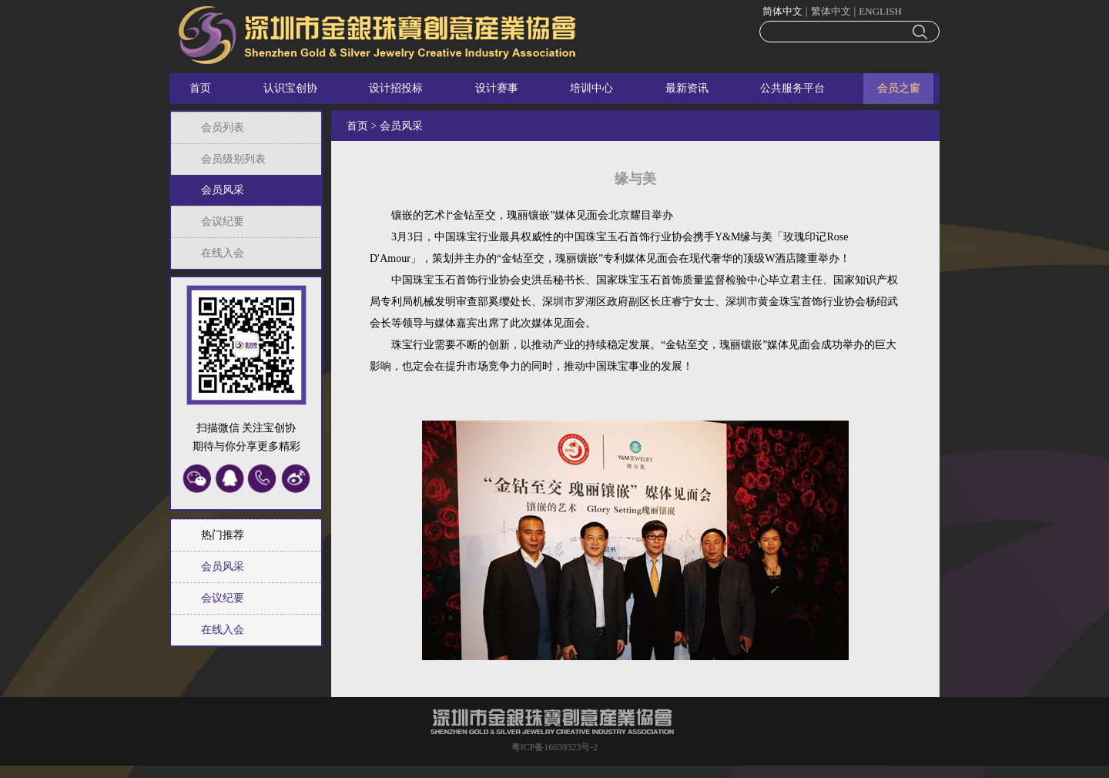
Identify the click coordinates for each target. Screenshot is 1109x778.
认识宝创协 (290, 88)
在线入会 (222, 253)
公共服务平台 (792, 88)
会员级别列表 (233, 159)
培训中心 (591, 88)
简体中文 (782, 11)
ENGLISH (880, 11)
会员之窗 (898, 88)
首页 (200, 88)
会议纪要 (222, 221)
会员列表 (222, 127)
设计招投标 (396, 88)
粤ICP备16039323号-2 (554, 747)
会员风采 (222, 190)
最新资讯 (687, 88)
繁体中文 (831, 11)
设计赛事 (496, 88)
